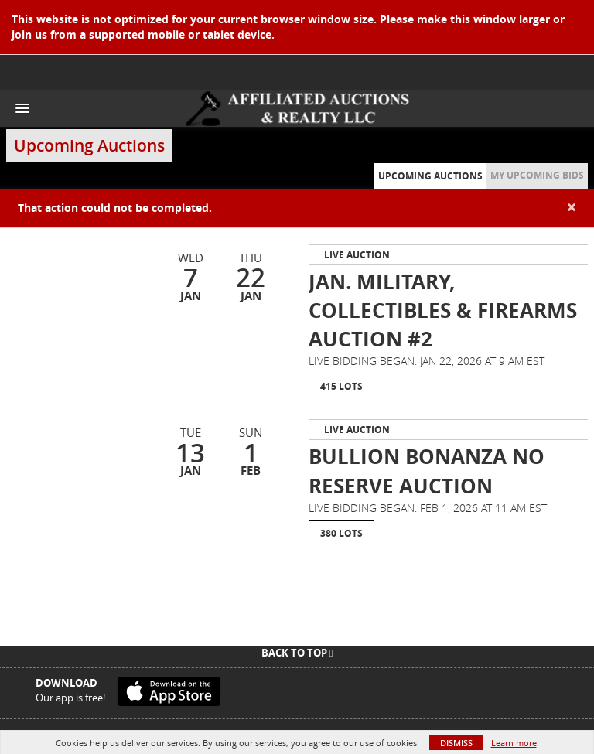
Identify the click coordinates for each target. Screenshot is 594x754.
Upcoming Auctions (430, 176)
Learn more (514, 743)
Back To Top (297, 653)
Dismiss (456, 743)
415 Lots (341, 386)
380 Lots (341, 533)
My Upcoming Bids (537, 175)
